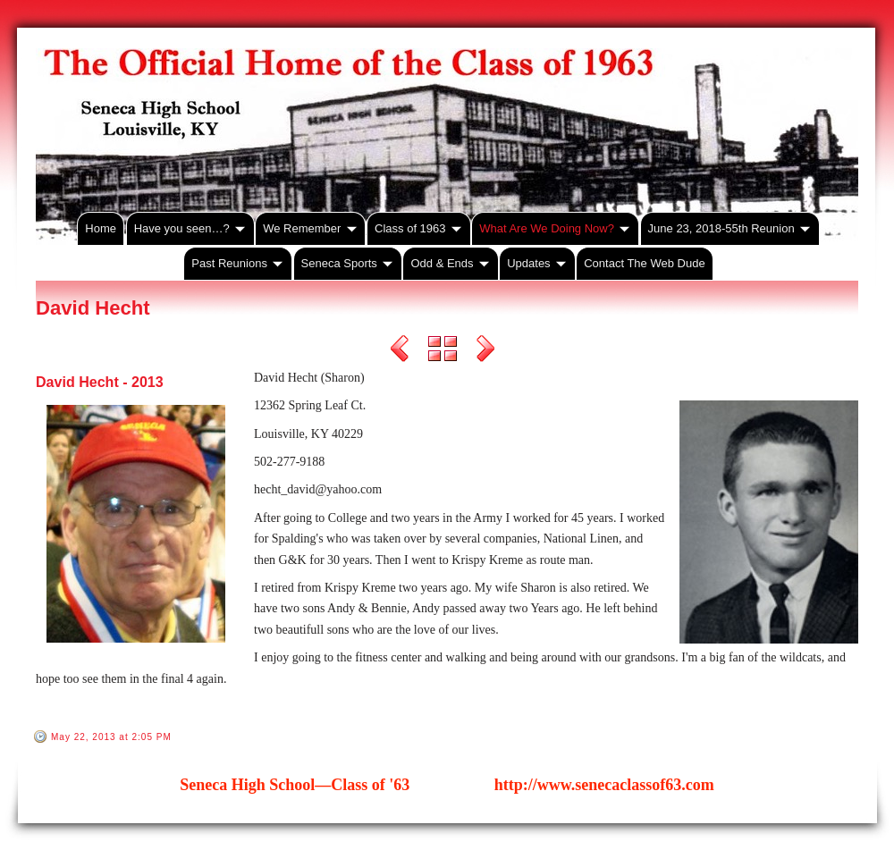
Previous (399, 351)
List (442, 351)
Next (485, 351)
